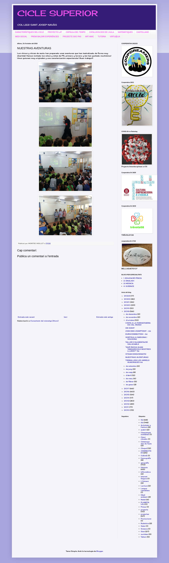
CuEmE (144, 456)
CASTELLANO (143, 32)
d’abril (129, 375)
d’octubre (130, 320)
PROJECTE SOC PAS (72, 36)
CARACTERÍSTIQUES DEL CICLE (29, 32)
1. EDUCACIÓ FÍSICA (132, 278)
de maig (129, 372)
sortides (144, 534)
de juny (129, 369)
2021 (127, 302)
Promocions (146, 519)
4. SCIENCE (128, 286)
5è (142, 420)
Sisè (143, 531)
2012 (127, 404)
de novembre (131, 317)
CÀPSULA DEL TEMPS (75, 32)
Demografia (146, 458)
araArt (143, 430)
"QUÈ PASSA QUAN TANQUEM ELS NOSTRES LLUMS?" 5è (138, 349)
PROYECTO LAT (55, 32)
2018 (127, 311)
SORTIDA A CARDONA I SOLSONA (136, 338)
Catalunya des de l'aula (146, 443)
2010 (127, 410)
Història (144, 467)
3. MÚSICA (128, 283)
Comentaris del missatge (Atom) (44, 321)
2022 (127, 299)
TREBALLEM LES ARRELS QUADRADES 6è (137, 361)
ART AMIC (89, 36)
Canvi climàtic (144, 438)
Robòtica (145, 523)
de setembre (131, 366)
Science (144, 529)
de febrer (130, 382)
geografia (145, 463)
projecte (144, 510)
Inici (65, 317)
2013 (127, 401)
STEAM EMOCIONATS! (135, 354)
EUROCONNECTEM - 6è (136, 334)
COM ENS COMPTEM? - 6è (138, 331)
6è (142, 423)
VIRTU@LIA (115, 36)
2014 (127, 398)
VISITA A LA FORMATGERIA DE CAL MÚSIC (138, 324)
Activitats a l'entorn (146, 426)
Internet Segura (144, 477)
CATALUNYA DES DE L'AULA (101, 32)
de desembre (131, 314)
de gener (130, 385)
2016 (127, 392)
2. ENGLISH (128, 281)
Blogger (99, 551)
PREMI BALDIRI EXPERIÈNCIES (45, 36)
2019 (127, 308)
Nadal (143, 500)
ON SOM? (130, 328)
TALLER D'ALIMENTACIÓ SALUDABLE (136, 343)
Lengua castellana (145, 489)
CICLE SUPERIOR (57, 13)
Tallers (143, 537)
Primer (143, 507)
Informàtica (146, 472)
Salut (143, 526)
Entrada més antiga (104, 317)
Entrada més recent (26, 317)
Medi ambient (144, 496)
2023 (127, 296)
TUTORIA (102, 36)
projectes (145, 514)
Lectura (144, 486)
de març (129, 378)
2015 (127, 395)
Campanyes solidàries (146, 433)
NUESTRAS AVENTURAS (136, 357)
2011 (126, 407)
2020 (127, 305)
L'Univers (145, 481)
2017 (127, 389)
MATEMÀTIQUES (125, 32)
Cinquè (144, 448)
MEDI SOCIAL (21, 36)
